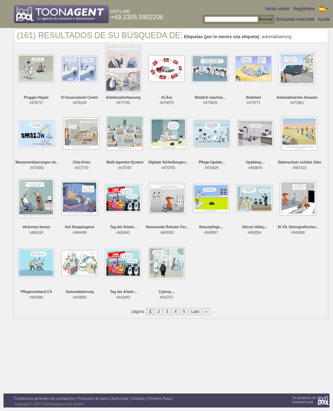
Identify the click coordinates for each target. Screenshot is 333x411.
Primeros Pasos (160, 398)
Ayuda (323, 19)
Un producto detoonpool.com (304, 400)
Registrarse (303, 8)
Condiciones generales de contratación (44, 398)
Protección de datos (92, 398)
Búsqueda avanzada (295, 19)
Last (195, 311)
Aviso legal (119, 398)
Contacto (138, 398)
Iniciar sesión (277, 8)
